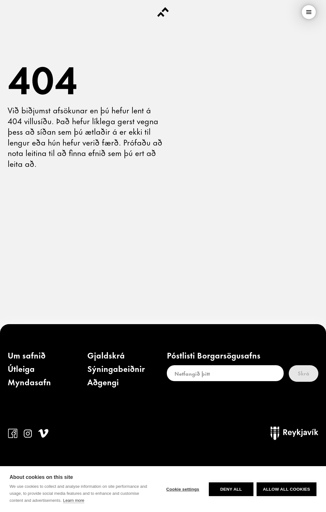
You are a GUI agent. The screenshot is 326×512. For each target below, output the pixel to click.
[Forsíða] (163, 12)
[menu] (309, 12)
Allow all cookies (286, 489)
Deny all (231, 489)
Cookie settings (182, 489)
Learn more (73, 500)
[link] (27, 356)
